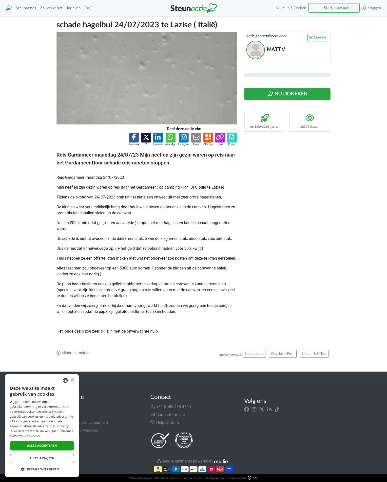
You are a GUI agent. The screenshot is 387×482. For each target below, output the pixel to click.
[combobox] (65, 380)
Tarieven (73, 8)
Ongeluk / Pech (282, 354)
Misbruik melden (74, 353)
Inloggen (371, 8)
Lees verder (31, 436)
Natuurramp (254, 354)
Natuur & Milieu (314, 354)
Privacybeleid (68, 438)
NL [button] (279, 8)
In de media (67, 414)
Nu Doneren (287, 94)
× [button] (72, 380)
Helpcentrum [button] (164, 422)
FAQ (89, 8)
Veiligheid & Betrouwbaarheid (82, 422)
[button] (297, 8)
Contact (318, 37)
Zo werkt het (51, 8)
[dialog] (42, 425)
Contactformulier (168, 414)
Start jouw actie (337, 8)
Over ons (64, 406)
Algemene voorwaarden (77, 430)
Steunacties (26, 8)
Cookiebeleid (68, 446)
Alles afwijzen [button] (42, 458)
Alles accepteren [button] (42, 446)
